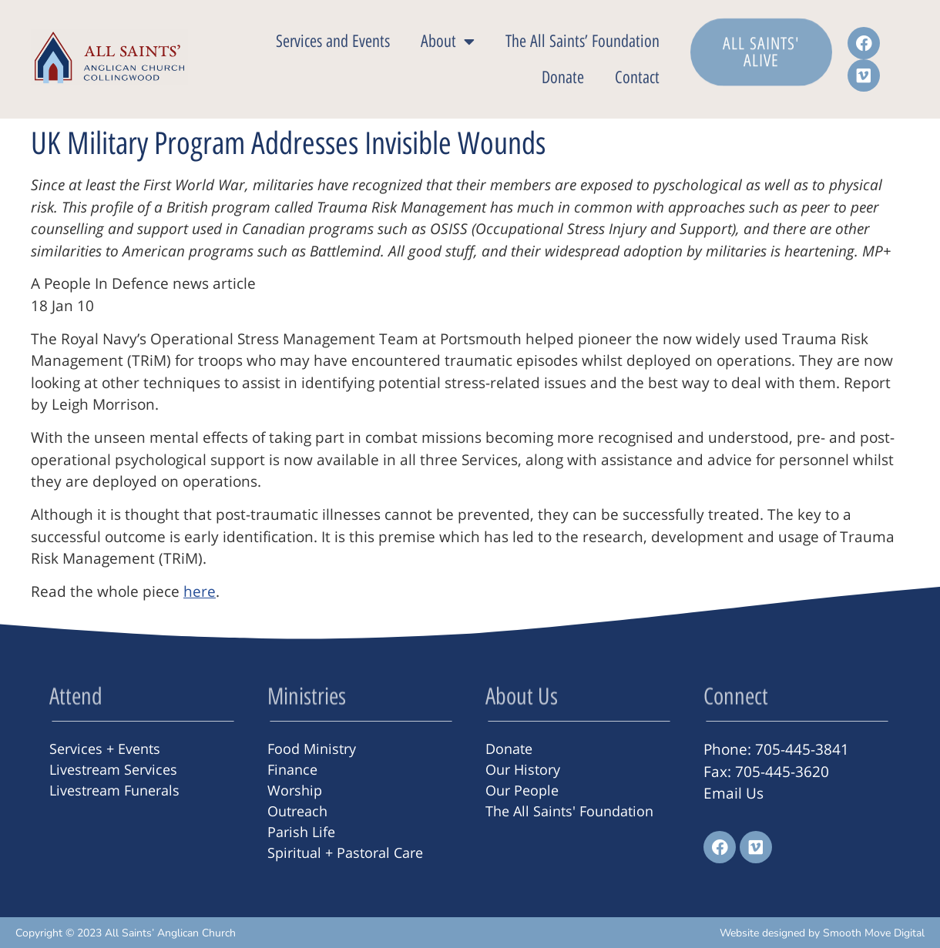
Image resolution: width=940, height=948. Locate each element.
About (448, 41)
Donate (563, 77)
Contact (637, 77)
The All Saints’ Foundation (582, 41)
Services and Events (333, 41)
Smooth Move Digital (874, 933)
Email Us (733, 793)
